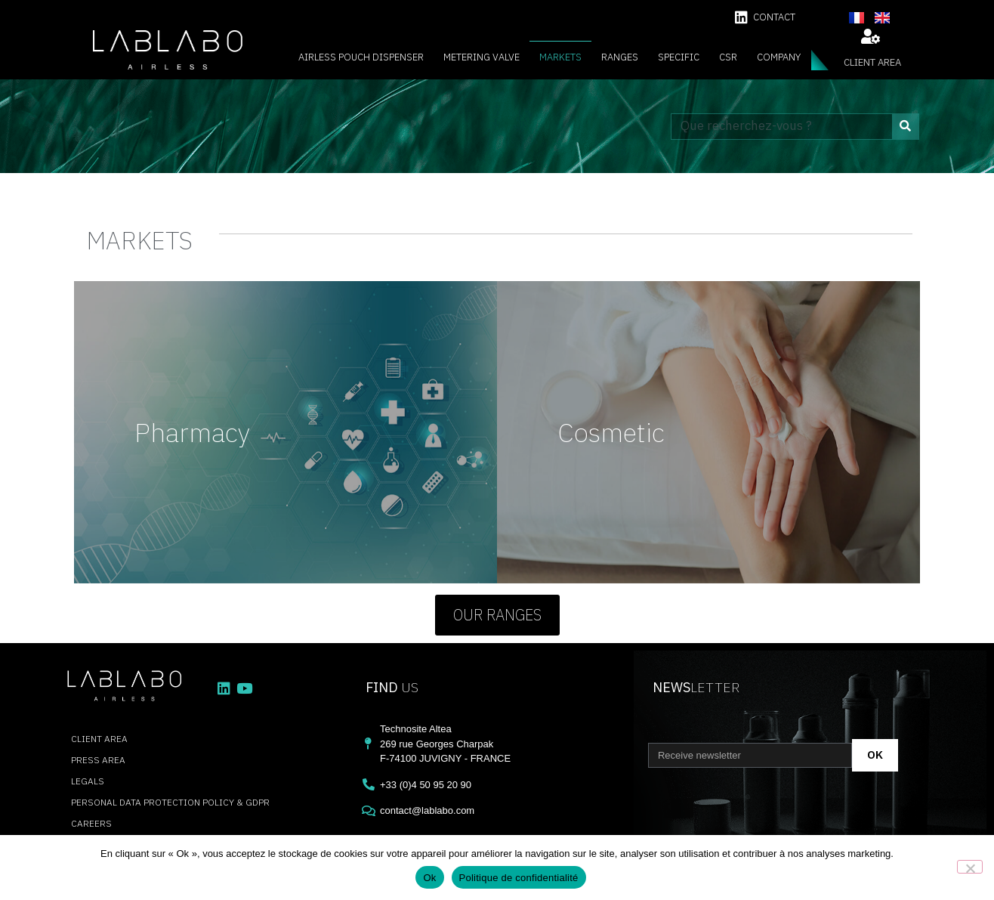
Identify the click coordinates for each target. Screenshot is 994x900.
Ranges (619, 57)
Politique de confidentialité (519, 877)
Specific (678, 57)
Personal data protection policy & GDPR (170, 802)
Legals (87, 781)
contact (774, 17)
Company (779, 57)
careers (91, 823)
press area (98, 759)
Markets (560, 57)
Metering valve (481, 57)
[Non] (970, 867)
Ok (429, 877)
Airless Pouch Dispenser (361, 57)
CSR (728, 57)
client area (872, 62)
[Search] (905, 126)
